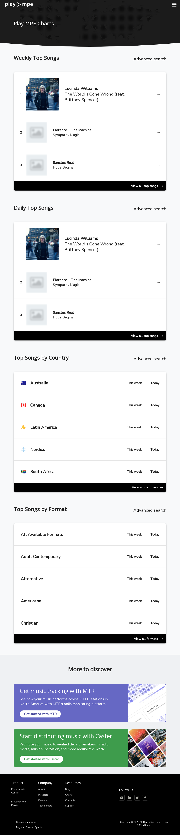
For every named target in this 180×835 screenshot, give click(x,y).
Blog (67, 789)
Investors (43, 794)
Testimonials (45, 805)
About (41, 789)
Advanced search (149, 59)
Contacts (70, 800)
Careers (42, 800)
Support (69, 805)
